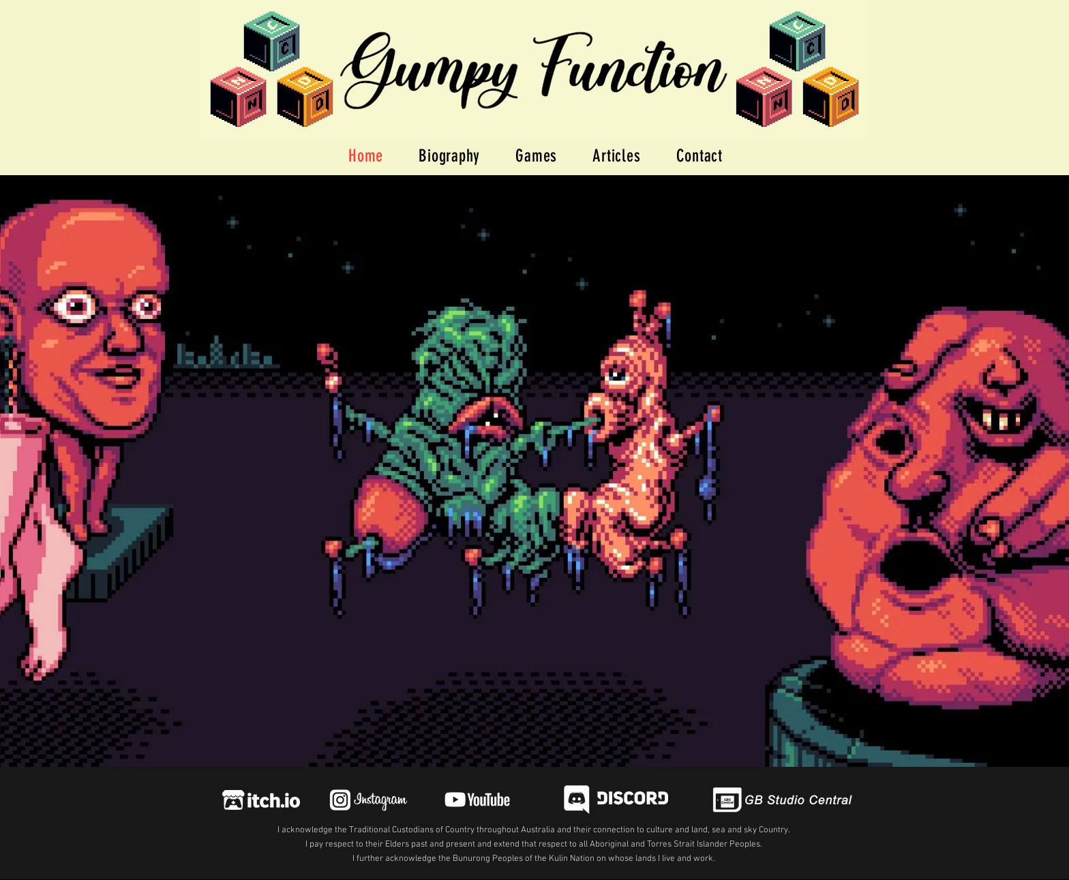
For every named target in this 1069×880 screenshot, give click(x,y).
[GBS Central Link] (783, 799)
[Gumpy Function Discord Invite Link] (616, 799)
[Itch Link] (261, 799)
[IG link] (367, 799)
